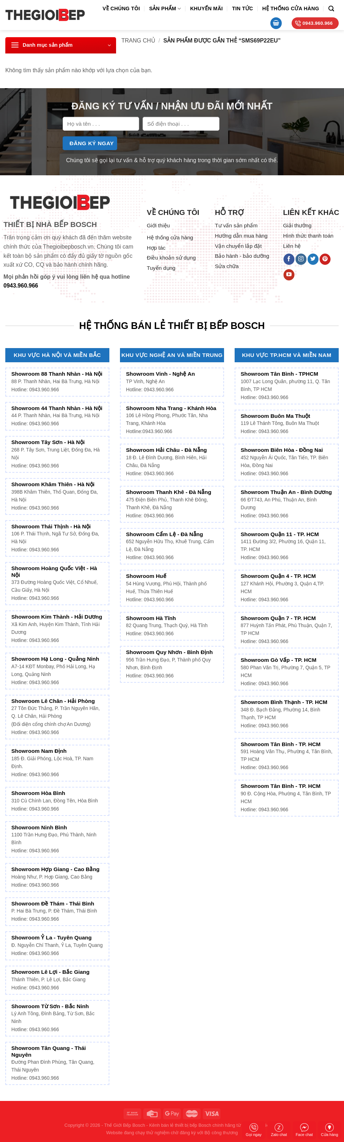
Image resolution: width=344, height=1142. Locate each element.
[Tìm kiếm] (331, 9)
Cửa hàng (329, 1130)
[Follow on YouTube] (288, 274)
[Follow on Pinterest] (325, 259)
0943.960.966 (21, 286)
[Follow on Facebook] (288, 259)
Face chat (304, 1130)
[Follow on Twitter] (313, 259)
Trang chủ (138, 41)
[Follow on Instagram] (301, 259)
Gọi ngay (254, 1130)
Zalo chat (279, 1130)
